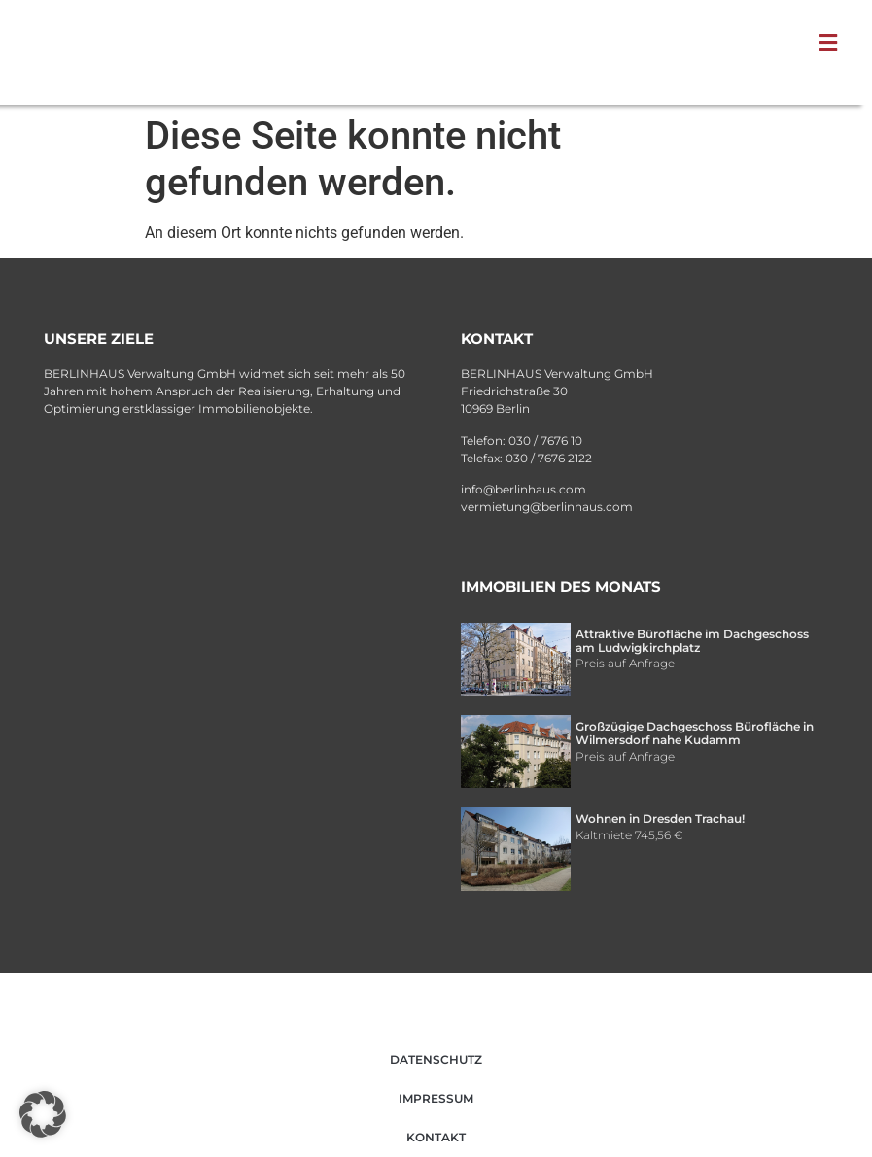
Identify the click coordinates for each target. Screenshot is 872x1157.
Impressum (436, 1098)
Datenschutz (436, 1059)
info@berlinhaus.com (523, 489)
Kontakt (436, 1137)
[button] (832, 42)
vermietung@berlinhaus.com (547, 506)
